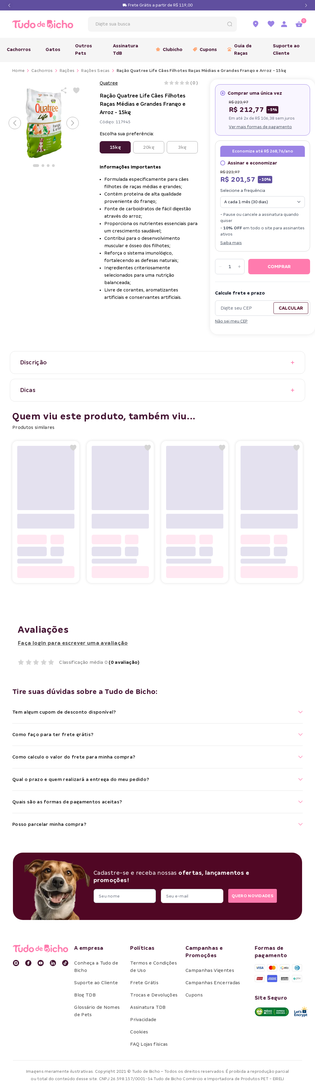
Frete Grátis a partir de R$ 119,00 (160, 5)
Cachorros (19, 49)
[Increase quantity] (239, 266)
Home (18, 70)
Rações (67, 70)
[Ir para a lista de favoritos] (271, 24)
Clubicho (167, 49)
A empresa (88, 948)
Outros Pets (83, 49)
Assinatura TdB (125, 49)
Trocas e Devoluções (153, 995)
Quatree (109, 83)
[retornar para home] (38, 24)
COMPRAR (279, 266)
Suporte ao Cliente (286, 49)
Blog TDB (85, 995)
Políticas (142, 948)
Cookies (139, 1031)
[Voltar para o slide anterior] (15, 123)
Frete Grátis (144, 982)
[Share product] (64, 90)
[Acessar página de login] (284, 24)
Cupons (203, 49)
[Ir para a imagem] (36, 165)
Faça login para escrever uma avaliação (73, 643)
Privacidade (143, 1019)
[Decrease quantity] (220, 266)
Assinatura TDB (147, 1007)
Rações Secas (95, 70)
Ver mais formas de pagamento (260, 127)
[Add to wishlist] (76, 90)
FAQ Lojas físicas (149, 1044)
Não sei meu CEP (231, 321)
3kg (182, 147)
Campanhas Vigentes (209, 970)
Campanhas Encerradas (212, 982)
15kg (115, 147)
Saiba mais (231, 242)
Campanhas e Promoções (204, 951)
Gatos (53, 49)
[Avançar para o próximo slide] (72, 123)
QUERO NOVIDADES (248, 896)
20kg (149, 147)
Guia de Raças (239, 49)
